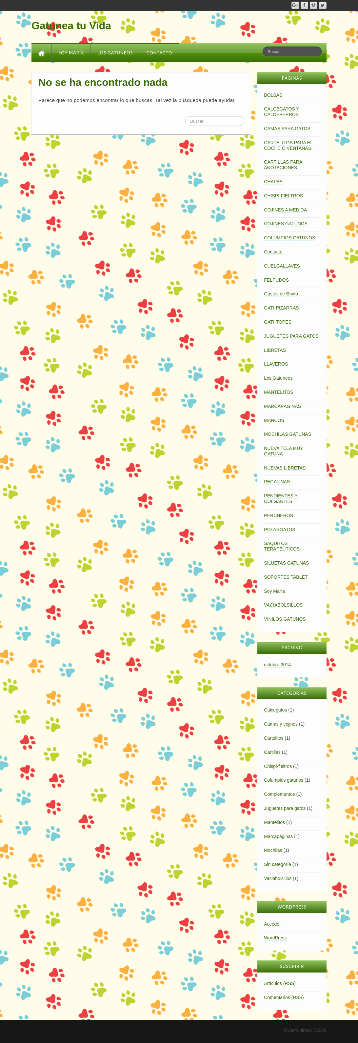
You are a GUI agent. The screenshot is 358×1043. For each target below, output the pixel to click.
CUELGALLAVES (282, 266)
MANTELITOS (278, 392)
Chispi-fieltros (278, 766)
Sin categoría (277, 864)
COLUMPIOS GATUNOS (289, 237)
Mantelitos (274, 822)
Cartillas (272, 752)
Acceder (272, 924)
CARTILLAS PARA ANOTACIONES (283, 164)
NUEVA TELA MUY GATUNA (283, 451)
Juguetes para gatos (285, 808)
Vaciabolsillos (277, 878)
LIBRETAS (275, 350)
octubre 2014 (277, 664)
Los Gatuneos (115, 52)
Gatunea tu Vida (71, 25)
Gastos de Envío (281, 293)
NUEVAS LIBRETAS (285, 468)
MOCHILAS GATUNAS (287, 434)
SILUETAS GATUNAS (286, 563)
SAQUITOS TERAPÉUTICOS (282, 546)
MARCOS (274, 420)
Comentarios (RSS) (284, 997)
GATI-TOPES (277, 322)
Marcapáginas (278, 836)
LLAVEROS (276, 364)
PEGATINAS (277, 481)
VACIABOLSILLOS (283, 605)
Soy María (71, 52)
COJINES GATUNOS (286, 223)
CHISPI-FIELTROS (283, 195)
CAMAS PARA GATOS (287, 128)
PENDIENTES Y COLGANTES (280, 498)
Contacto (159, 52)
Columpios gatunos (283, 780)
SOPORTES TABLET (286, 577)
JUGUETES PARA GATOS (291, 336)
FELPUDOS (276, 280)
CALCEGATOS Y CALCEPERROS (281, 111)
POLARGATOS (279, 529)
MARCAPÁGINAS (282, 406)
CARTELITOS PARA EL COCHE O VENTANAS (288, 145)
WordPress (275, 937)
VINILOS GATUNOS (285, 619)
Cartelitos (273, 738)
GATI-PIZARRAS (281, 308)
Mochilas (273, 850)
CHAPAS (273, 181)
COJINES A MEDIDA (285, 209)
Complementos (279, 794)
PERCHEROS (278, 515)
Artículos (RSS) (279, 983)
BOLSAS (273, 95)
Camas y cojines (281, 724)
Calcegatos (275, 709)
